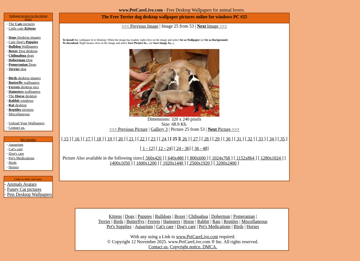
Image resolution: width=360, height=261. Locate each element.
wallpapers (24, 82)
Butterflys (135, 221)
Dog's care (16, 153)
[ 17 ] (88, 138)
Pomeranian (244, 216)
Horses (14, 167)
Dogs (23, 64)
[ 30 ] (228, 138)
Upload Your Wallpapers (27, 123)
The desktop (22, 96)
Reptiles (231, 221)
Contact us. (17, 127)
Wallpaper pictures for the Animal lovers (28, 17)
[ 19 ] (110, 138)
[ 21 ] (131, 138)
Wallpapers (23, 46)
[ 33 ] (261, 138)
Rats (216, 221)
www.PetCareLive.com (197, 236)
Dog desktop (23, 51)
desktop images (25, 78)
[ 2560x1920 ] (199, 163)
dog (17, 69)
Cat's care (16, 149)
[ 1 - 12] (147, 148)
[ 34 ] (271, 138)
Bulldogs (163, 216)
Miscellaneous (19, 114)
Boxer (179, 216)
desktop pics (24, 87)
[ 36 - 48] (200, 148)
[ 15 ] (66, 138)
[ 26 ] (185, 138)
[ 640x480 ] (175, 158)
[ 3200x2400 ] (226, 163)
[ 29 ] (217, 138)
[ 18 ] (99, 138)
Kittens (115, 216)
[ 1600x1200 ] (146, 163)
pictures (21, 109)
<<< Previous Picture (128, 129)
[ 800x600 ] (197, 158)
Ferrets (154, 221)
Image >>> (212, 26)
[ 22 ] (142, 138)
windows (21, 100)
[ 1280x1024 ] (271, 158)
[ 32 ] (250, 138)
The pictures (21, 24)
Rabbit (203, 221)
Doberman (220, 216)
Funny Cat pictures (24, 189)
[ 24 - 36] (182, 148)
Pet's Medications (22, 158)
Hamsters (171, 221)
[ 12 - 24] (164, 148)
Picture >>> (223, 129)
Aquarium (15, 144)
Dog (21, 60)
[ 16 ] (77, 138)
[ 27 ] (196, 138)
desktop (18, 105)
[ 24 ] (164, 138)
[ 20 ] (120, 138)
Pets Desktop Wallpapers (29, 194)
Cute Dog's (23, 42)
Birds (13, 162)
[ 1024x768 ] (221, 158)
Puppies (145, 216)
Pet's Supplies (28, 139)
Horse (188, 221)
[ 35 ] (282, 138)
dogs (21, 55)
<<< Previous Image (140, 26)
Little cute (22, 28)
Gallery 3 (159, 129)
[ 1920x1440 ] (173, 163)
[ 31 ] (239, 138)
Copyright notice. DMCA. (193, 246)
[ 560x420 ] (153, 158)
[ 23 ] (153, 138)
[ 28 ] (206, 138)
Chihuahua (198, 216)
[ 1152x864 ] (245, 158)
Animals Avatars (22, 184)
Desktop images (25, 37)
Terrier (104, 221)
